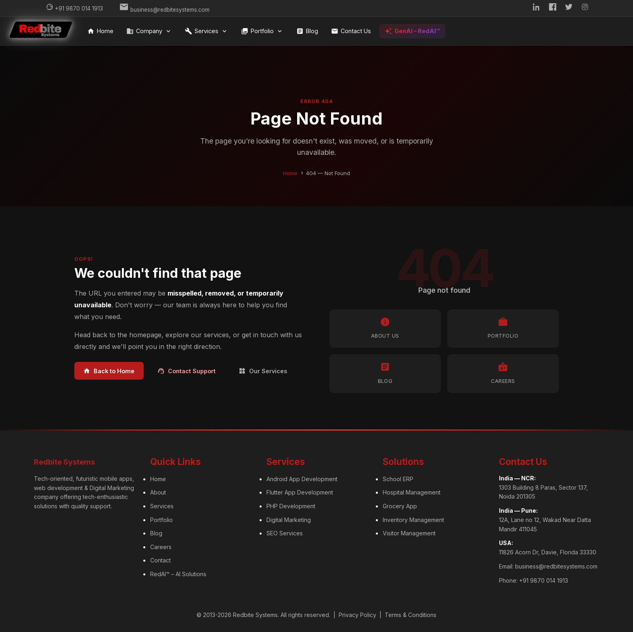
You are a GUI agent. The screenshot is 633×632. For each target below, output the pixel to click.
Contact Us (351, 31)
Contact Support (186, 371)
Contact (160, 560)
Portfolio (262, 31)
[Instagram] (585, 8)
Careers (161, 546)
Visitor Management (409, 533)
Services (206, 31)
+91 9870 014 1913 (543, 580)
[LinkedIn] (536, 8)
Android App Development (301, 479)
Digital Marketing (288, 519)
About (158, 492)
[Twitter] (569, 8)
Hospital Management (411, 492)
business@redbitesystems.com (556, 566)
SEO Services (284, 533)
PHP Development (290, 506)
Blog (307, 31)
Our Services (263, 371)
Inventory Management (413, 519)
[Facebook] (553, 8)
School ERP (398, 479)
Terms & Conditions (410, 614)
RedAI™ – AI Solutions (178, 574)
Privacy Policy (357, 614)
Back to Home (108, 371)
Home (100, 31)
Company (149, 31)
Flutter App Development (299, 492)
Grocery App (400, 506)
